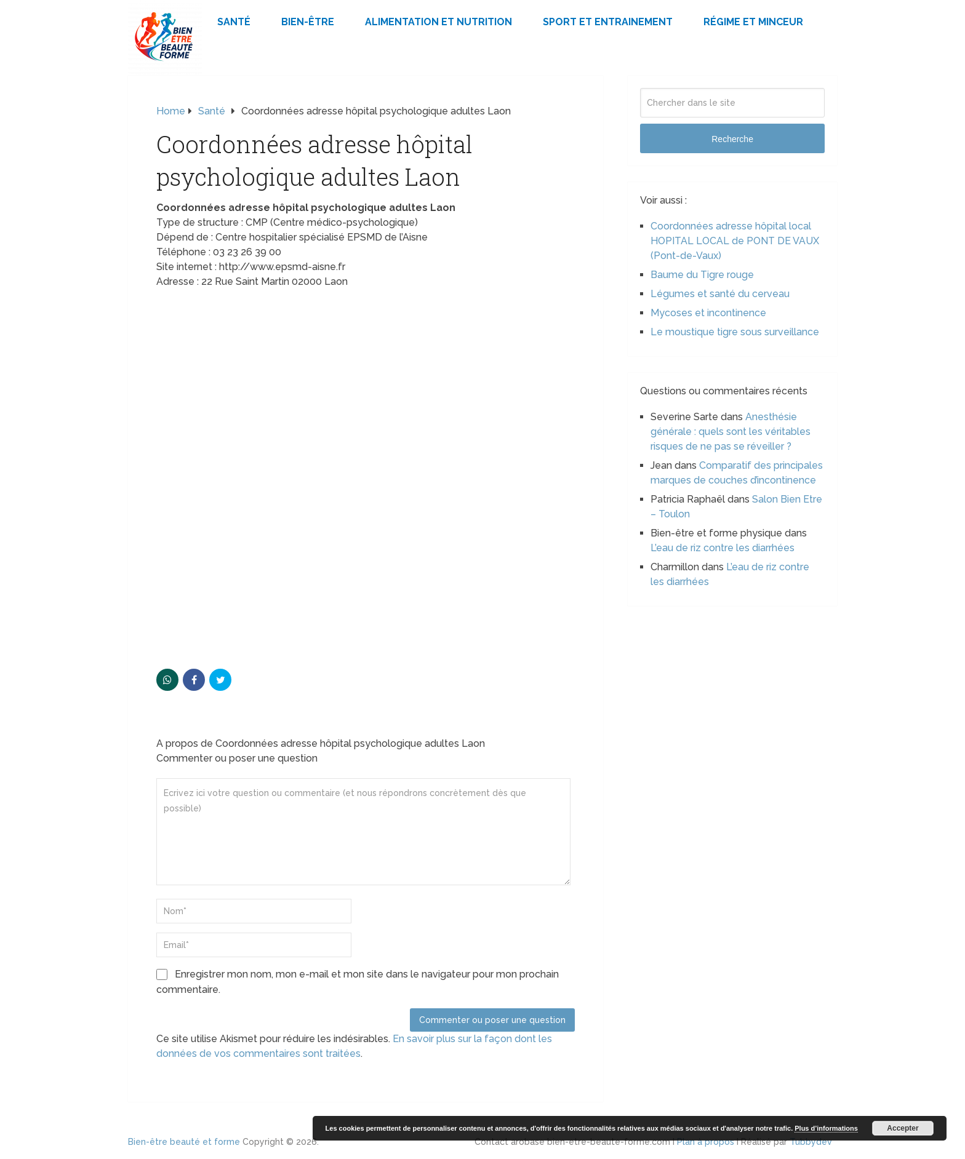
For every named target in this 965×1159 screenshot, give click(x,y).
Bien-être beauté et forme (184, 1142)
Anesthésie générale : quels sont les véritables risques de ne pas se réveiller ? (731, 431)
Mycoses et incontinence (708, 313)
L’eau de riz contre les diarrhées (723, 548)
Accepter (902, 1128)
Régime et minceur (753, 22)
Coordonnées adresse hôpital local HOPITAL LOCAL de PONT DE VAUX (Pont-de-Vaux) (735, 240)
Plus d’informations (826, 1128)
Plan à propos (705, 1142)
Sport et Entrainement (608, 22)
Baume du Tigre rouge (702, 275)
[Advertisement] (365, 387)
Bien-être (307, 22)
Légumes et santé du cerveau (720, 294)
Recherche (732, 139)
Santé (233, 22)
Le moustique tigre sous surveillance (735, 332)
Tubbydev (811, 1142)
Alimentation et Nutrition (438, 22)
